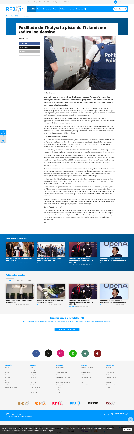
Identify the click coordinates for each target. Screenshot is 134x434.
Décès (41, 2)
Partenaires (109, 380)
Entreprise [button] (16, 2)
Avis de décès (85, 385)
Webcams (30, 2)
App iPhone (85, 353)
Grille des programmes (62, 375)
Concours (58, 392)
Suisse (7, 370)
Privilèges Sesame (86, 372)
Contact (108, 387)
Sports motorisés (35, 387)
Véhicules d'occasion (87, 367)
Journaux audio (9, 380)
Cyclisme (33, 377)
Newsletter (109, 390)
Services (71, 9)
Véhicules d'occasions (70, 2)
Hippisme (33, 382)
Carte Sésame (48, 2)
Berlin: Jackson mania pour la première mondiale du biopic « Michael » (81, 260)
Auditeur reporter (10, 385)
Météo (83, 375)
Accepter (127, 429)
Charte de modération (112, 385)
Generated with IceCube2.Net (120, 414)
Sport (39, 9)
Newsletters (73, 353)
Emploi (36, 2)
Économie (25, 16)
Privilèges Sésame (58, 2)
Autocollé (58, 387)
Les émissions (60, 367)
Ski (31, 380)
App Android (97, 353)
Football (33, 367)
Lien (22, 51)
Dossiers (7, 382)
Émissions (47, 9)
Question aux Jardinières (63, 382)
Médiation (109, 382)
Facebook (36, 353)
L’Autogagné (59, 385)
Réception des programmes (114, 370)
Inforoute (24, 2)
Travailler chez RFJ (111, 377)
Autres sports (34, 392)
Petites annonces (86, 377)
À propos (108, 367)
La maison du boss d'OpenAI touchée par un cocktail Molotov (113, 259)
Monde (7, 372)
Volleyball (33, 375)
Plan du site (28, 416)
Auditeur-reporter (121, 2)
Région (7, 367)
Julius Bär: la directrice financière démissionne (19, 301)
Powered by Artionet (105, 414)
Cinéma (83, 370)
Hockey (33, 370)
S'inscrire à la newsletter (67, 329)
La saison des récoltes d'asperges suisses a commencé (50, 301)
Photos (55, 9)
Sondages (58, 390)
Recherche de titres (61, 372)
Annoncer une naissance (63, 380)
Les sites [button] (9, 2)
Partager (24, 43)
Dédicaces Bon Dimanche (63, 377)
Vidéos (63, 9)
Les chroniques (60, 370)
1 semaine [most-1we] (19, 280)
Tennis (32, 385)
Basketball (33, 372)
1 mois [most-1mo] (29, 280)
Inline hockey (34, 390)
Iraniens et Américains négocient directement (19, 259)
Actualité (31, 9)
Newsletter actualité (11, 387)
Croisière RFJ (81, 9)
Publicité (108, 375)
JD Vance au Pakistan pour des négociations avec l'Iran (49, 259)
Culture (7, 377)
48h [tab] (10, 280)
